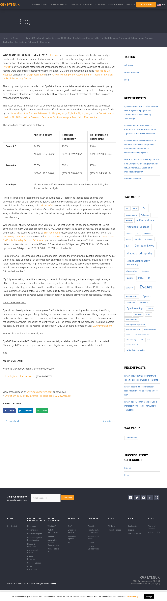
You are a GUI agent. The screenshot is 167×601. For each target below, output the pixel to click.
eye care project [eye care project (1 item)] (132, 301)
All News (128, 65)
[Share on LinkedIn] (25, 410)
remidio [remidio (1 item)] (128, 339)
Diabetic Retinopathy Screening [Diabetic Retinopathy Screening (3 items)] (138, 267)
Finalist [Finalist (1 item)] (150, 313)
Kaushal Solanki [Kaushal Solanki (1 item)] (131, 324)
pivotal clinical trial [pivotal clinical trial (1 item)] (133, 334)
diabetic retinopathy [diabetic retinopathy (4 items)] (139, 258)
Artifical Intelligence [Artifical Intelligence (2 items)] (146, 224)
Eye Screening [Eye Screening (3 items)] (135, 312)
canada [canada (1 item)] (138, 244)
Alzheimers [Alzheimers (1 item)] (145, 220)
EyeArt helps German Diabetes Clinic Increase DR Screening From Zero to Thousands (141, 416)
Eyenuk (54, 55)
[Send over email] (42, 410)
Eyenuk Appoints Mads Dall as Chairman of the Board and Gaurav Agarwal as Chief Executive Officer (141, 131)
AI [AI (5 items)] (144, 212)
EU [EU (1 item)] (149, 283)
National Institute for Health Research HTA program (37, 113)
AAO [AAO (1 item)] (127, 213)
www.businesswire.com (39, 391)
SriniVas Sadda (52, 232)
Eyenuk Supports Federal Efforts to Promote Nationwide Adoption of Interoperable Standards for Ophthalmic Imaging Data (141, 149)
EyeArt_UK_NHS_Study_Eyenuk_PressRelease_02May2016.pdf (38, 395)
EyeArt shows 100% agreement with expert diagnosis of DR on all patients (141, 385)
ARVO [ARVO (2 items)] (129, 238)
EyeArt (6, 66)
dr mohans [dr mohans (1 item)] (145, 276)
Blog (126, 79)
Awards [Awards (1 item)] (128, 244)
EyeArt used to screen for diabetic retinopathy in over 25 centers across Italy (141, 400)
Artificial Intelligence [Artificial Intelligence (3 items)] (138, 231)
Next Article (108, 421)
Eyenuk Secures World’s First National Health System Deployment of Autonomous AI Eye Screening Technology (141, 113)
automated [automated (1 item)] (147, 238)
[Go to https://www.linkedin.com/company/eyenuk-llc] (150, 509)
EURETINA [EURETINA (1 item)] (129, 292)
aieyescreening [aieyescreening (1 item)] (131, 220)
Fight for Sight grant (78, 113)
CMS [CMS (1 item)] (127, 251)
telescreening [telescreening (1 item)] (131, 344)
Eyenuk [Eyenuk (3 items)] (147, 300)
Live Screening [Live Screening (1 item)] (131, 449)
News (5, 37)
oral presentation (36, 74)
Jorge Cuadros (52, 236)
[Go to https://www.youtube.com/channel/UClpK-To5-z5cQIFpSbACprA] (144, 509)
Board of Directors (133, 183)
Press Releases (131, 72)
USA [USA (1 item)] (141, 344)
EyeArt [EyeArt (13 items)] (146, 291)
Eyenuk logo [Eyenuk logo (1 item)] (130, 307)
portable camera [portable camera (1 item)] (150, 334)
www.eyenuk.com (102, 325)
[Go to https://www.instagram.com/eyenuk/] (157, 509)
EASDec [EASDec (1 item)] (141, 283)
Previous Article (12, 421)
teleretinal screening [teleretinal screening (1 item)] (143, 339)
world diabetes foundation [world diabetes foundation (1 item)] (135, 355)
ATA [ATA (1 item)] (138, 238)
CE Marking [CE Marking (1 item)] (149, 244)
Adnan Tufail (46, 205)
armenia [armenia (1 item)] (129, 225)
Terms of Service (117, 597)
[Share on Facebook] (9, 410)
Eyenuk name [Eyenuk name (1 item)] (143, 307)
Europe (127, 479)
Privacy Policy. (133, 597)
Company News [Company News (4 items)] (144, 250)
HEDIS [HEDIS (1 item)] (128, 319)
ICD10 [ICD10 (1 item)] (148, 319)
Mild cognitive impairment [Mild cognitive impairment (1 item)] (135, 329)
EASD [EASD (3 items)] (130, 282)
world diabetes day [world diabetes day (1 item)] (132, 349)
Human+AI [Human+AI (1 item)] (138, 319)
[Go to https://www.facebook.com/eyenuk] (131, 509)
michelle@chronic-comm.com (19, 376)
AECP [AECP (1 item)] (135, 213)
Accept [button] (149, 597)
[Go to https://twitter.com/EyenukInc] (137, 509)
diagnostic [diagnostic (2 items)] (131, 275)
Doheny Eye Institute (14, 236)
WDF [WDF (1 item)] (148, 344)
